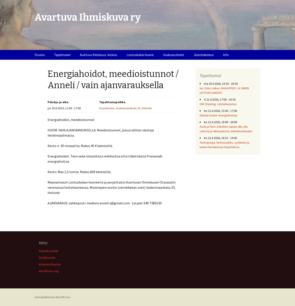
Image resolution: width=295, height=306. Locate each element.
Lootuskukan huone (140, 55)
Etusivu (40, 55)
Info (226, 55)
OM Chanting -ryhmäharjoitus (218, 104)
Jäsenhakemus (204, 55)
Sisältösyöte (47, 258)
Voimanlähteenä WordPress (52, 297)
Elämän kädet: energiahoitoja (218, 115)
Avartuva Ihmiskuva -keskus (98, 55)
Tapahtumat (62, 55)
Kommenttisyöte (50, 264)
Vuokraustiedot (173, 55)
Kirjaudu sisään (48, 251)
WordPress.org (49, 271)
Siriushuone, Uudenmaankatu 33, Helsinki (125, 108)
